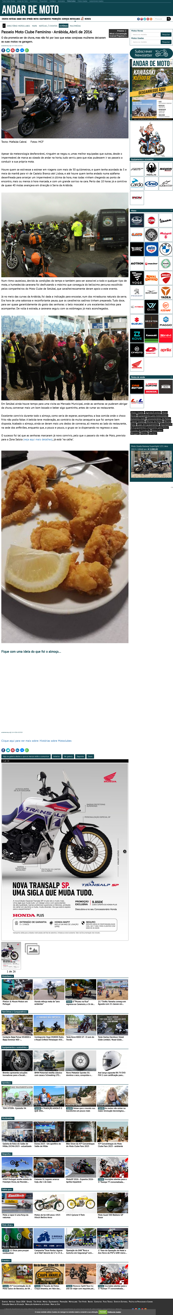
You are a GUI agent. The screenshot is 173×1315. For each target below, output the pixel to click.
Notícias (12, 18)
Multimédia (8, 1118)
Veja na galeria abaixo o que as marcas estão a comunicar (26, 756)
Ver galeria (68, 756)
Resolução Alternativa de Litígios (37, 1304)
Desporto (7, 1154)
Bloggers (135, 433)
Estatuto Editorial (121, 1301)
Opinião (30, 18)
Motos (36, 18)
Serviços (65, 18)
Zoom (90, 756)
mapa (34, 25)
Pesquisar (166, 34)
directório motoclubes (18, 25)
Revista (88, 18)
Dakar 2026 (21, 18)
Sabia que (7, 1189)
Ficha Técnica (108, 1301)
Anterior (56, 756)
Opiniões (7, 1082)
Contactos (98, 1301)
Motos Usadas (137, 412)
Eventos (5, 18)
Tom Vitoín (37, 1301)
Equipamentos (45, 18)
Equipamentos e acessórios (15, 1047)
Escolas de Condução (140, 430)
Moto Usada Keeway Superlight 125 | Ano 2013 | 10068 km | (151, 461)
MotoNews (7, 976)
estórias (63, 25)
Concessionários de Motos (158, 418)
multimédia (75, 25)
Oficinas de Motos (154, 421)
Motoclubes (75, 18)
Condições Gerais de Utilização (13, 1304)
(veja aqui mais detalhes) (38, 439)
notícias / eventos (48, 25)
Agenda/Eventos (152, 412)
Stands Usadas (137, 421)
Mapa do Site (55, 1304)
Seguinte (80, 756)
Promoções (56, 18)
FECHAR (103, 1312)
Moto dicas (7, 1225)
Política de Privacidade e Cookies (141, 1301)
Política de (114, 1312)
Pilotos (144, 433)
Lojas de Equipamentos (148, 424)
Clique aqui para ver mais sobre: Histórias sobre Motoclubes (36, 740)
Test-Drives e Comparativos (15, 1011)
